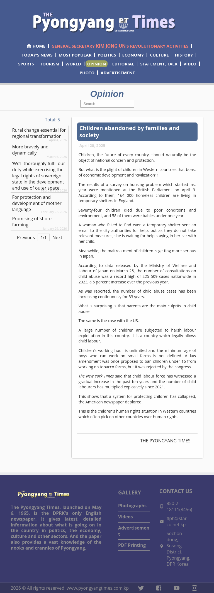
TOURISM (49, 64)
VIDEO (190, 64)
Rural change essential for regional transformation (39, 133)
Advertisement (133, 531)
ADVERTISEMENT (118, 72)
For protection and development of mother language (36, 203)
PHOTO (87, 72)
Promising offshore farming (32, 221)
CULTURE (159, 55)
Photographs (132, 506)
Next (57, 237)
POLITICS (107, 55)
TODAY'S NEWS (37, 55)
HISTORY (184, 55)
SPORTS (26, 64)
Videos (125, 517)
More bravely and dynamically (30, 150)
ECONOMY (133, 55)
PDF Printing (132, 545)
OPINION (96, 64)
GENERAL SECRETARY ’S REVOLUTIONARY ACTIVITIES (120, 46)
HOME (35, 46)
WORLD (73, 64)
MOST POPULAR (75, 55)
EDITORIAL (123, 64)
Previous (26, 237)
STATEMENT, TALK (158, 64)
